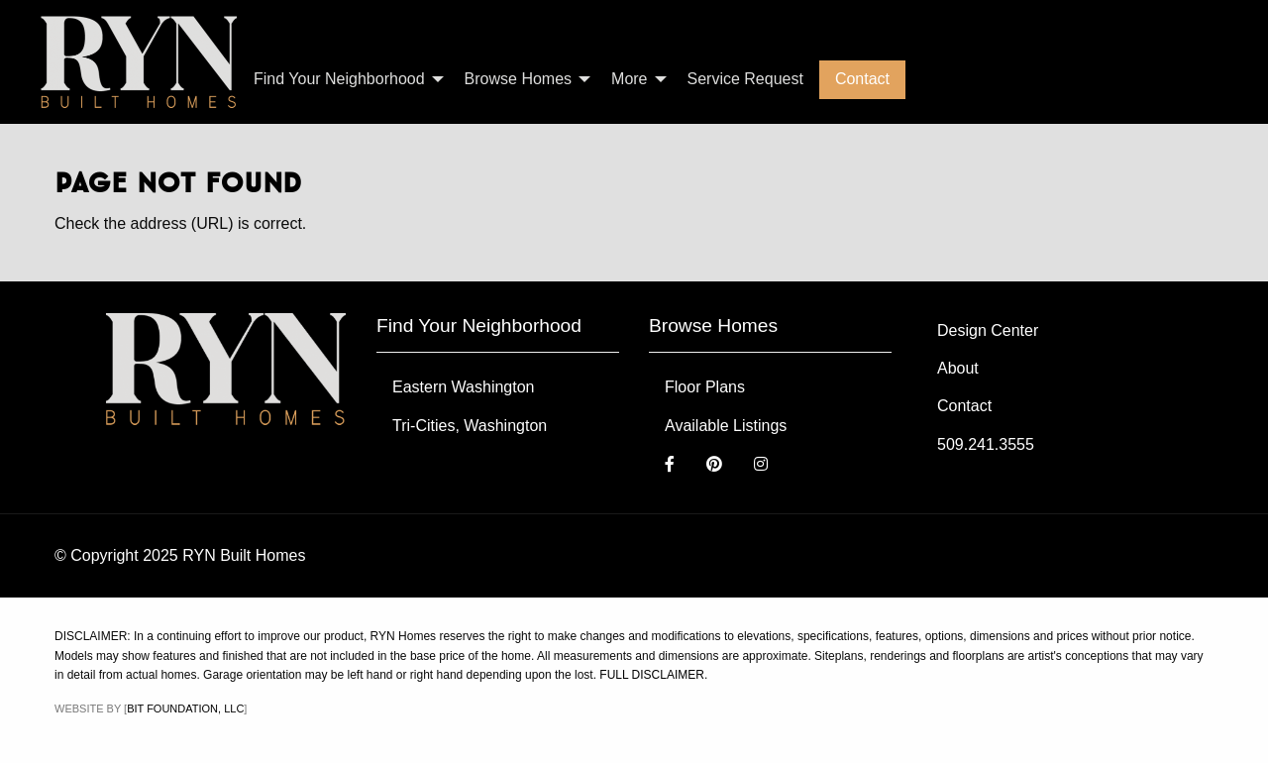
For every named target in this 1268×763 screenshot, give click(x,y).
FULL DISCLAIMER (651, 675)
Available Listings (726, 425)
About (958, 368)
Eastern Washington (463, 387)
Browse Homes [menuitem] (518, 78)
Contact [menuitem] (862, 78)
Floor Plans (705, 387)
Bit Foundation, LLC (185, 708)
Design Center (987, 330)
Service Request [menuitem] (745, 78)
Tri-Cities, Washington (469, 425)
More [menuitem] (629, 78)
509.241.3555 (985, 444)
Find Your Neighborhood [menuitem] (339, 78)
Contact (964, 405)
